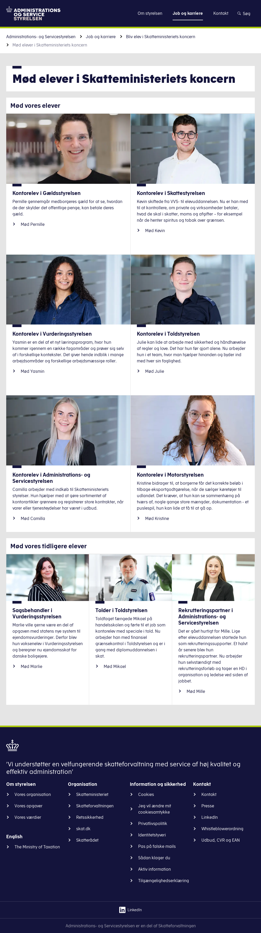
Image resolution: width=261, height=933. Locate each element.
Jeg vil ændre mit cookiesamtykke (154, 808)
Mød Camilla (33, 518)
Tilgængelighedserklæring (163, 880)
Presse (207, 805)
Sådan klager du (154, 857)
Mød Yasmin (32, 371)
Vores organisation (33, 794)
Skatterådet (87, 840)
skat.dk (83, 828)
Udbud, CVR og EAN (220, 840)
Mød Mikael (115, 666)
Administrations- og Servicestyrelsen (40, 36)
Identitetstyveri (152, 835)
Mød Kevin (155, 230)
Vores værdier (28, 817)
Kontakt (208, 794)
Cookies (146, 794)
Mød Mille (196, 691)
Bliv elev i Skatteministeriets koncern (160, 36)
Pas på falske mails (157, 846)
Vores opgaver (29, 805)
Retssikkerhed (89, 817)
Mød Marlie (31, 666)
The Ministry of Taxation (37, 846)
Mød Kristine (157, 518)
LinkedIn (209, 817)
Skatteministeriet (92, 794)
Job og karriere (101, 36)
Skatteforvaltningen (95, 805)
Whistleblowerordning (222, 828)
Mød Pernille (33, 224)
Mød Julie (154, 371)
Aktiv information (154, 869)
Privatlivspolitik (152, 823)
